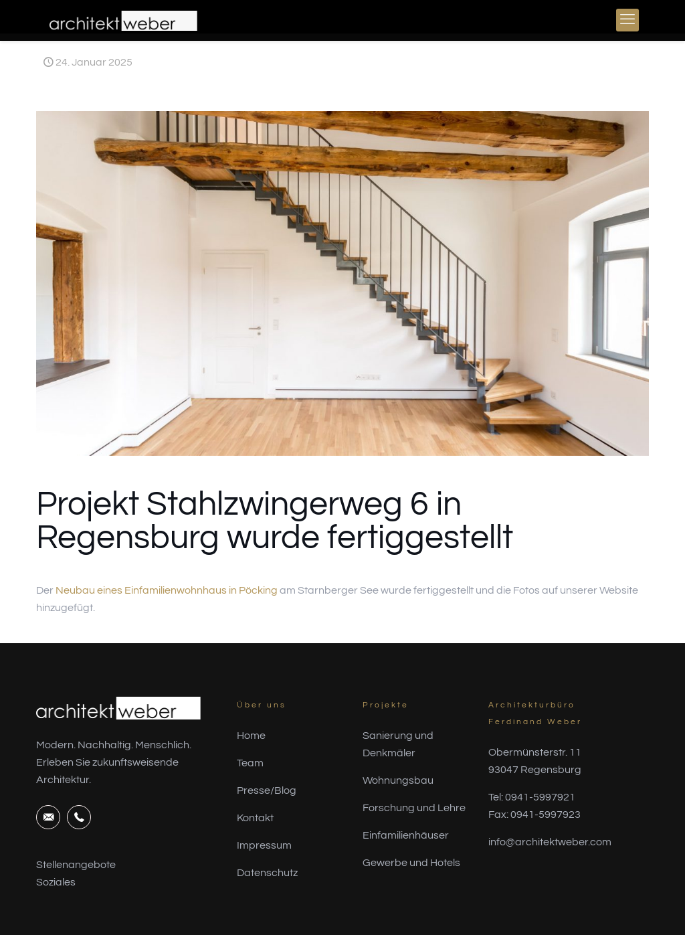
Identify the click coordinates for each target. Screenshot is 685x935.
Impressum (264, 845)
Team (250, 763)
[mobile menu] (627, 20)
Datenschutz (267, 872)
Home (251, 735)
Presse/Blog (266, 790)
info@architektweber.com (549, 842)
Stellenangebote (76, 864)
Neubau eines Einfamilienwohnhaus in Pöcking (167, 590)
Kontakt (255, 818)
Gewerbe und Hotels (411, 862)
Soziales (56, 882)
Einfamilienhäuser (406, 835)
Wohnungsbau (398, 780)
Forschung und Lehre (414, 807)
